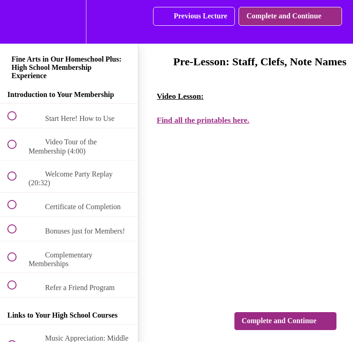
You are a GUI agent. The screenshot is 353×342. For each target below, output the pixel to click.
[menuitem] (69, 22)
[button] (17, 22)
